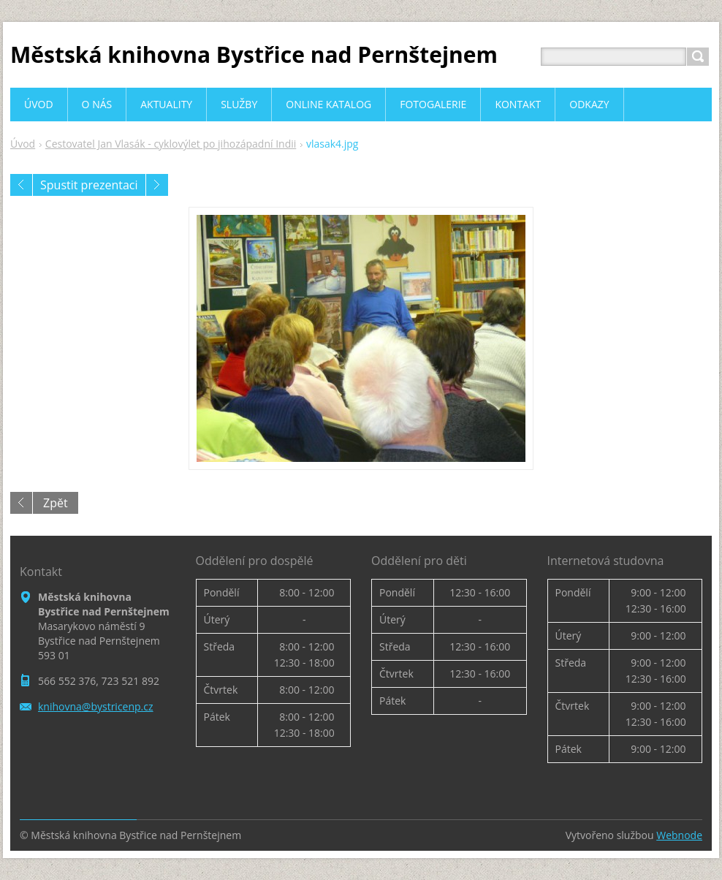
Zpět (55, 503)
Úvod (22, 144)
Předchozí (21, 185)
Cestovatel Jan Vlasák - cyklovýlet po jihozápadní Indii (170, 144)
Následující (157, 185)
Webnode (679, 835)
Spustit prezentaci (89, 185)
